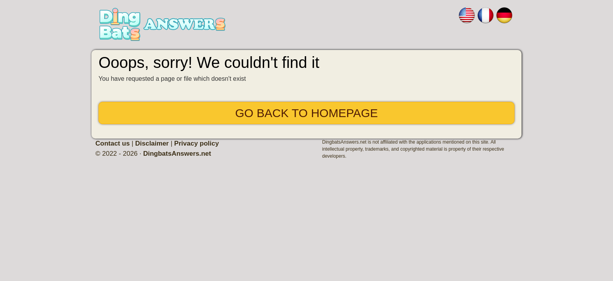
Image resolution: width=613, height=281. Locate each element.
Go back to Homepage (306, 113)
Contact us (112, 143)
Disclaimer (152, 143)
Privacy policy (196, 143)
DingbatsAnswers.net (177, 153)
